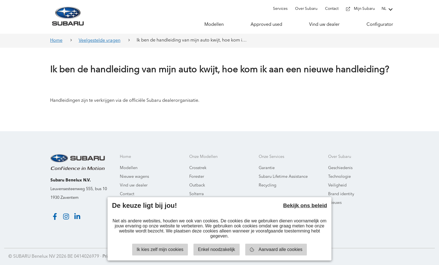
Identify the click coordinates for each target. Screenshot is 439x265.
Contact (127, 194)
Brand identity (341, 194)
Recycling (267, 185)
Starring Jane (417, 256)
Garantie (267, 168)
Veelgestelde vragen (99, 40)
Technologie (339, 177)
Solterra (196, 194)
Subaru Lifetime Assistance (283, 177)
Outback (197, 185)
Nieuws (335, 203)
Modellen (128, 168)
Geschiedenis (340, 168)
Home (56, 40)
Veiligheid (337, 185)
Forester (196, 177)
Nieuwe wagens (134, 177)
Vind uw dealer (134, 185)
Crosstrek (197, 168)
